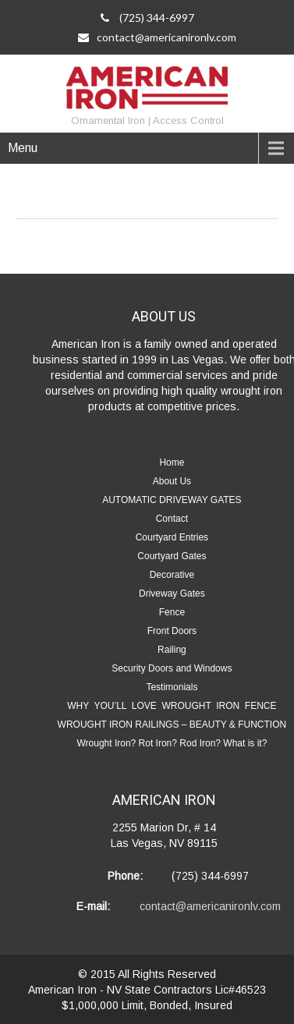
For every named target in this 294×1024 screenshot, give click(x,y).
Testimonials (171, 687)
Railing (172, 649)
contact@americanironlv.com (157, 37)
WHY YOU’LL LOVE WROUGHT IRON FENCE (171, 705)
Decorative (172, 574)
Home (171, 462)
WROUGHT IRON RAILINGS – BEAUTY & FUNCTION (172, 724)
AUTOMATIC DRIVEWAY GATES (171, 499)
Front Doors (172, 630)
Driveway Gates (172, 593)
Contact (172, 518)
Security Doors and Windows (172, 668)
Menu (22, 147)
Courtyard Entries (172, 537)
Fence (172, 612)
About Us (172, 481)
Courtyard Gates (171, 556)
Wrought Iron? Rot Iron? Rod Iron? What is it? (171, 743)
